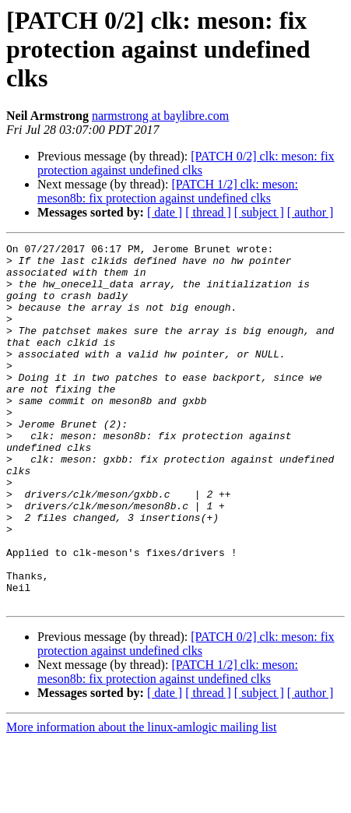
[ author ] (310, 212)
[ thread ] (208, 212)
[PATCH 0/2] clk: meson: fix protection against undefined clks (186, 163)
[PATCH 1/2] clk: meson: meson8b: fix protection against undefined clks (167, 191)
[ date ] (164, 212)
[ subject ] (259, 212)
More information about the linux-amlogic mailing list (141, 799)
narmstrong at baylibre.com (160, 115)
